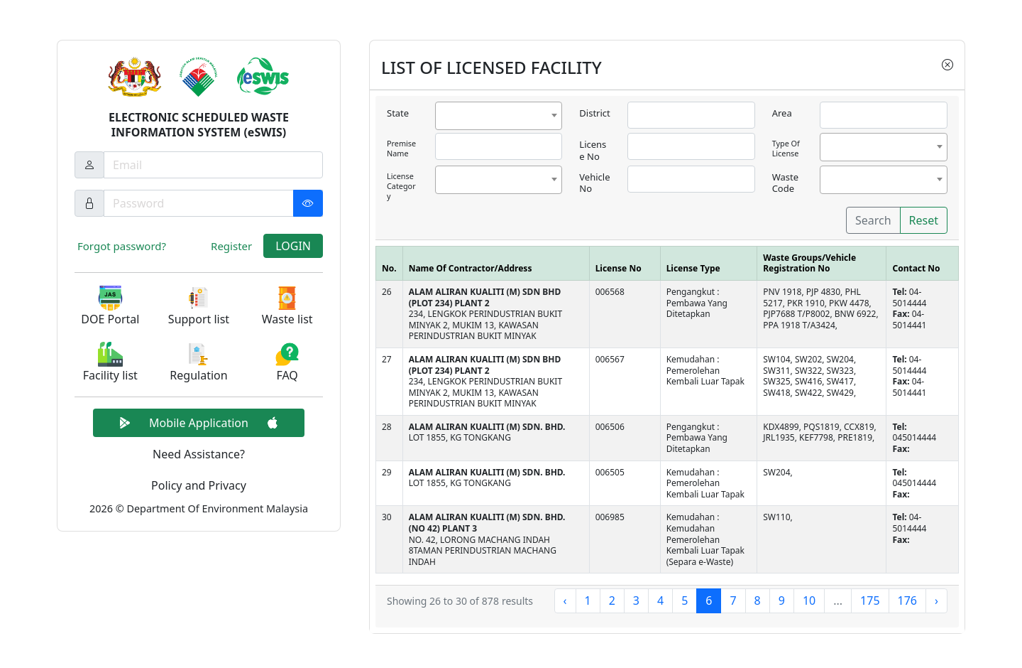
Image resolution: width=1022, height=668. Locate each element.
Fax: (901, 314)
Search (873, 220)
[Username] (213, 164)
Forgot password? (121, 246)
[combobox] (499, 116)
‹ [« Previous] (565, 600)
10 (809, 600)
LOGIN (293, 246)
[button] (110, 306)
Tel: (900, 292)
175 (869, 600)
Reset (923, 220)
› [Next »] (936, 600)
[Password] (213, 203)
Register (231, 246)
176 (907, 600)
